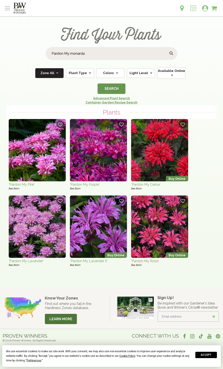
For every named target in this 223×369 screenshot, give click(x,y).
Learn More (60, 319)
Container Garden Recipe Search (111, 102)
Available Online (171, 71)
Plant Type (78, 73)
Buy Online (177, 178)
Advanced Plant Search (111, 98)
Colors (109, 73)
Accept (206, 354)
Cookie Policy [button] (127, 355)
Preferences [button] (34, 360)
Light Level (139, 73)
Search (111, 89)
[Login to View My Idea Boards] (193, 6)
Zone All (48, 73)
